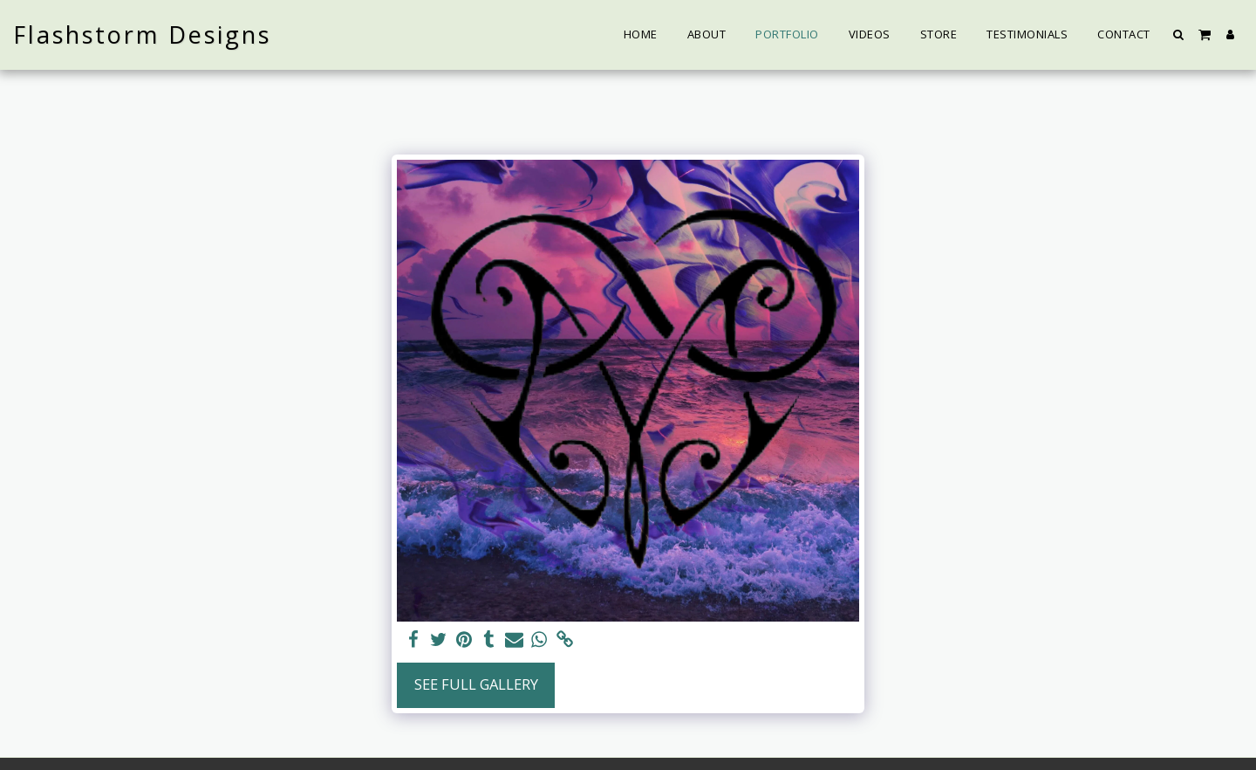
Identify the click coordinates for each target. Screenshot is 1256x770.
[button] (1179, 34)
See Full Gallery (476, 684)
